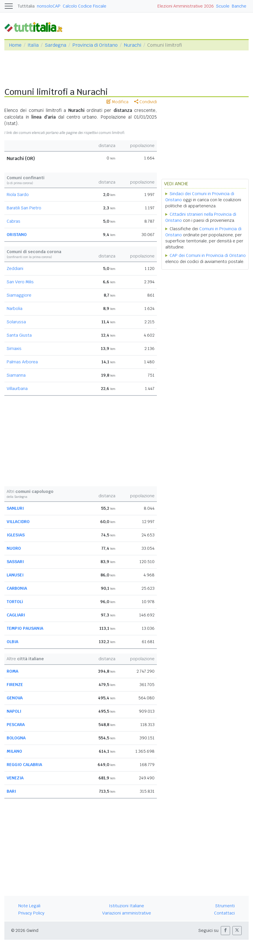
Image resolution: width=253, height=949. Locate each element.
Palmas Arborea (22, 361)
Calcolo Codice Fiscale (84, 6)
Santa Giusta (19, 335)
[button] (225, 930)
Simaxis (14, 348)
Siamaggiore (19, 295)
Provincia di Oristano (95, 45)
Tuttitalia (26, 6)
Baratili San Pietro (24, 208)
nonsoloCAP (48, 6)
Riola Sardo (18, 194)
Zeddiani (15, 268)
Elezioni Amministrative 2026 (185, 6)
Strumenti (225, 905)
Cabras (13, 221)
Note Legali (29, 905)
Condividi (145, 101)
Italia (33, 45)
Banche (239, 6)
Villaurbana (17, 388)
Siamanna (16, 375)
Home (15, 45)
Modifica (117, 101)
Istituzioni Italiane (126, 905)
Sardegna (55, 45)
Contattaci (224, 913)
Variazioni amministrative (126, 913)
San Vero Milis (20, 281)
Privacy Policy (31, 913)
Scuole (222, 6)
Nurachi (132, 45)
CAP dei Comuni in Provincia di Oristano (208, 255)
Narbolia (14, 308)
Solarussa (16, 321)
